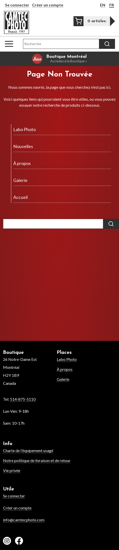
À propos (64, 369)
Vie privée (11, 470)
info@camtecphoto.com (23, 519)
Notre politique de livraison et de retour (36, 460)
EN (102, 4)
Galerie (63, 379)
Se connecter (17, 4)
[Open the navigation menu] (11, 43)
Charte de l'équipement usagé (28, 450)
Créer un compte (47, 4)
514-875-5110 (23, 399)
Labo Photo (67, 359)
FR (111, 4)
